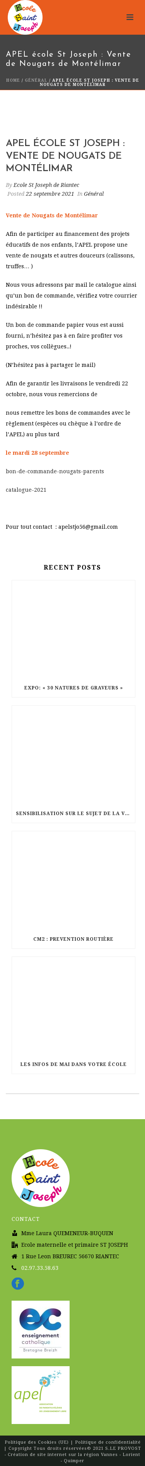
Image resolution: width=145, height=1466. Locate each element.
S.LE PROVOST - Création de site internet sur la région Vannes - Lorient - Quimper (73, 1454)
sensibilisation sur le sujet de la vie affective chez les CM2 (75, 813)
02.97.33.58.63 (39, 1268)
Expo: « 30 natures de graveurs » (73, 688)
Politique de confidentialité (108, 1442)
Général (36, 80)
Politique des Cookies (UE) (37, 1442)
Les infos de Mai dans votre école (73, 1064)
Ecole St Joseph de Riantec (46, 185)
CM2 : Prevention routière (73, 939)
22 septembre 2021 (50, 194)
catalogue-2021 (26, 490)
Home (13, 80)
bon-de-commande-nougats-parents (55, 471)
